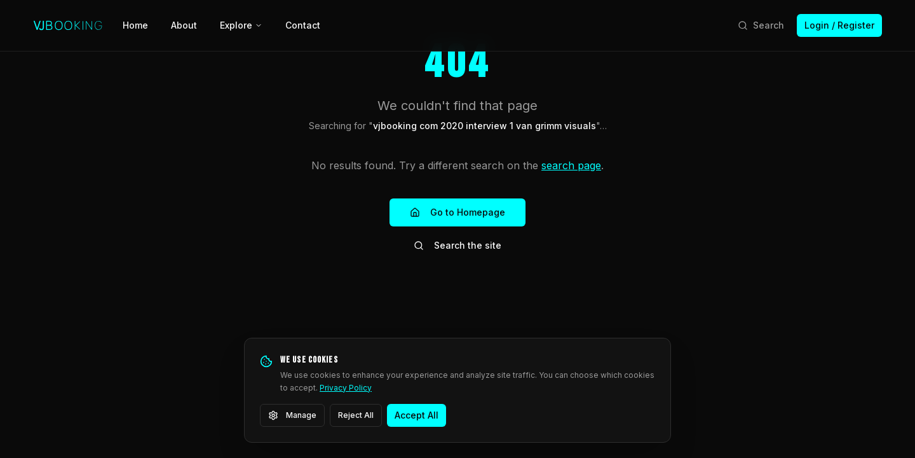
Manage (292, 415)
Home (135, 25)
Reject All (356, 415)
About (184, 25)
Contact (302, 25)
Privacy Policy (346, 387)
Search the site (457, 245)
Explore (241, 25)
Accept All (416, 415)
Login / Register (839, 25)
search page (571, 165)
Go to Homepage (457, 212)
